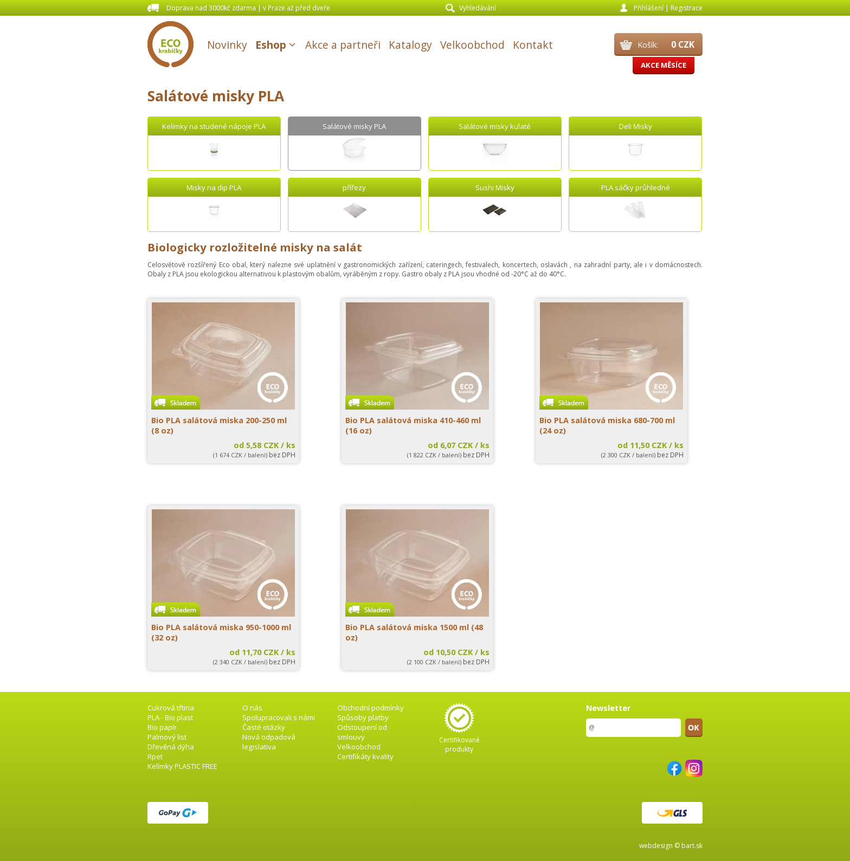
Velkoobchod (472, 44)
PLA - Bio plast (170, 717)
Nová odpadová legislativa (268, 742)
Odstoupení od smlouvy (362, 732)
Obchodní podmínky (370, 708)
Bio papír (162, 727)
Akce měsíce (663, 65)
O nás (252, 708)
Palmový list (166, 737)
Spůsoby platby (363, 717)
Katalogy (410, 44)
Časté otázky (263, 727)
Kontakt (533, 44)
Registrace (687, 7)
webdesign (656, 845)
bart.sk (692, 845)
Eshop (270, 44)
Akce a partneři (343, 44)
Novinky (227, 44)
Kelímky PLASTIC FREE (182, 766)
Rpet (155, 756)
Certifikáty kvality (365, 756)
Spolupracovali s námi (278, 717)
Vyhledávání (477, 7)
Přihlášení (649, 7)
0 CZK (682, 44)
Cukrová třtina (170, 708)
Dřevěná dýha (170, 747)
